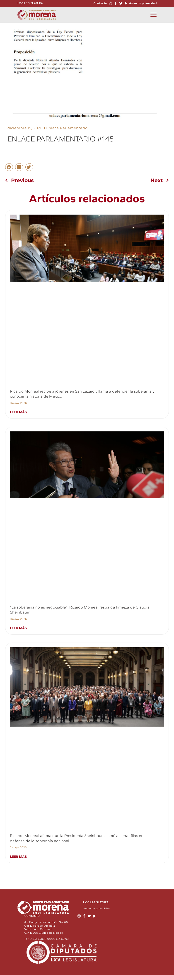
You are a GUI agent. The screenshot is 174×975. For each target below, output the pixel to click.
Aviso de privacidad (142, 3)
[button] (9, 167)
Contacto (100, 3)
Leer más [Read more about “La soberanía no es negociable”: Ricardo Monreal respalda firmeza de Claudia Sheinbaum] (18, 628)
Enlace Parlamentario (66, 128)
